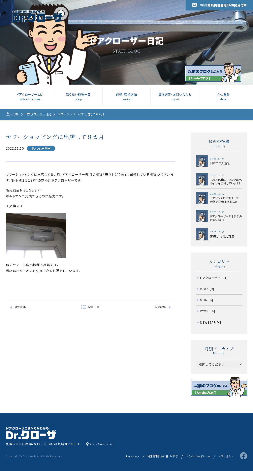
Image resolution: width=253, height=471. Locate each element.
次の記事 (20, 307)
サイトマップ (132, 456)
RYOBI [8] (207, 311)
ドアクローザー (41, 148)
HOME (14, 114)
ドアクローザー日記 (38, 114)
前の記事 (160, 307)
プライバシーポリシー (198, 456)
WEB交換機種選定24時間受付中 (219, 5)
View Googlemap (102, 444)
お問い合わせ (226, 456)
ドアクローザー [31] (214, 277)
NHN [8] (206, 300)
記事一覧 (93, 307)
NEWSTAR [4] (210, 322)
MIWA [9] (207, 289)
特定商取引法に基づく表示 (163, 456)
